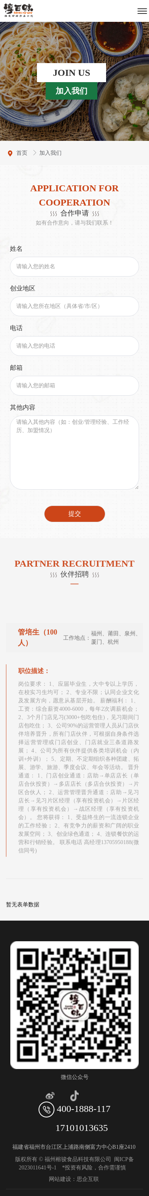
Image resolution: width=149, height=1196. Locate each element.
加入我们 (50, 153)
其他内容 (22, 407)
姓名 (16, 248)
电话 (16, 328)
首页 (22, 153)
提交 (74, 513)
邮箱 (16, 367)
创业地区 (22, 288)
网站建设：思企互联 (75, 1179)
